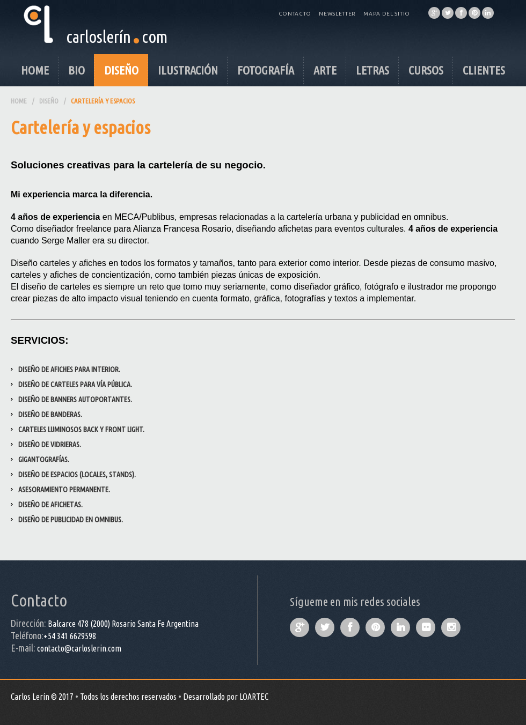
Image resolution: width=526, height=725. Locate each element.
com (154, 36)
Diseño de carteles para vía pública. (75, 384)
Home (35, 70)
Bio (76, 70)
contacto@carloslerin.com (79, 648)
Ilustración (188, 70)
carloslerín (98, 36)
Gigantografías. (43, 459)
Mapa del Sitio (386, 14)
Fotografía (265, 70)
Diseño (121, 70)
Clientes (484, 70)
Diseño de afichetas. (50, 504)
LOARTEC (253, 696)
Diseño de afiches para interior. (69, 369)
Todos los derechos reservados (128, 696)
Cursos (425, 70)
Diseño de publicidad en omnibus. (70, 519)
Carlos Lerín (30, 696)
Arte (325, 70)
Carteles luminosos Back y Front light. (81, 429)
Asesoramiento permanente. (64, 489)
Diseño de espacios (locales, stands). (77, 474)
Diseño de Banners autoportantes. (75, 399)
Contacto (295, 14)
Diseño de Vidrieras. (49, 444)
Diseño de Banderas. (50, 414)
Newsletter (337, 14)
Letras (372, 70)
